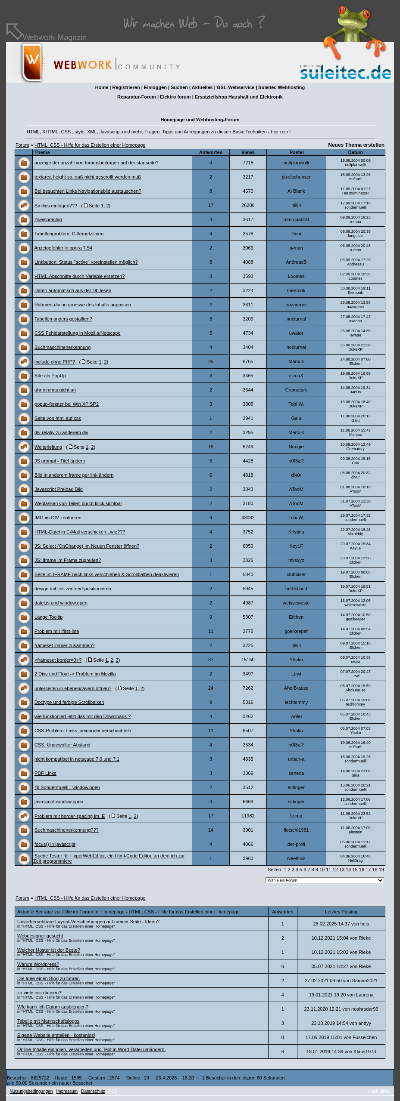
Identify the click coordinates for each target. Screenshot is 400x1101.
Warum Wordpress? (38, 964)
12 (335, 869)
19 (381, 869)
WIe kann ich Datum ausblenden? (52, 1006)
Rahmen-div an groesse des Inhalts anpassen (82, 304)
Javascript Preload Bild (58, 489)
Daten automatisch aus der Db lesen (72, 290)
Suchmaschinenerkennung (62, 347)
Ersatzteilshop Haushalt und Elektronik (239, 96)
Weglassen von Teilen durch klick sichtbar (78, 503)
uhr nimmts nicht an (55, 389)
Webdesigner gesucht (40, 935)
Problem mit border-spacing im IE (69, 816)
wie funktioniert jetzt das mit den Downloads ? (82, 716)
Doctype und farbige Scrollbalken (69, 702)
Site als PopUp (50, 375)
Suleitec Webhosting (281, 87)
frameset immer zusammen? (64, 645)
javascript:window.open (58, 801)
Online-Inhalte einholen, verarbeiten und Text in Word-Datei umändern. (91, 1049)
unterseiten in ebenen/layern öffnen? (72, 688)
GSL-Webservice (235, 87)
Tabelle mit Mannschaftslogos (48, 1021)
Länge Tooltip (48, 617)
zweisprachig (48, 219)
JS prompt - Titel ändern (59, 460)
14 (348, 869)
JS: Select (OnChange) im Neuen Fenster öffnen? (86, 546)
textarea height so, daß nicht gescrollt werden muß (87, 176)
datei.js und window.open (61, 602)
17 (368, 869)
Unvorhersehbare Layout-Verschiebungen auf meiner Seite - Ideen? (88, 921)
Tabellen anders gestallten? (63, 318)
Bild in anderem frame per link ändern (73, 475)
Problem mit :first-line (56, 631)
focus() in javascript (54, 844)
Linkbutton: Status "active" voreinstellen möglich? (86, 262)
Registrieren (126, 87)
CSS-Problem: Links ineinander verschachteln (82, 730)
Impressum (67, 1091)
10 (322, 869)
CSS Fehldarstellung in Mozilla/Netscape (77, 333)
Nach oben (379, 1091)
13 (341, 869)
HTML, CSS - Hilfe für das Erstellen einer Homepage (89, 145)
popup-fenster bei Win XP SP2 (66, 404)
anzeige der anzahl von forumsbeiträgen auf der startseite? (96, 162)
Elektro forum (175, 96)
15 (355, 869)
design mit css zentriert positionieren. (73, 588)
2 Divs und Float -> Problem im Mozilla (75, 673)
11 (328, 869)
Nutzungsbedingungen (31, 1091)
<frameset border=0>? (57, 660)
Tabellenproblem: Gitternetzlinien (68, 233)
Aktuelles (202, 87)
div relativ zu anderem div (61, 432)
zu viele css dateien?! (39, 992)
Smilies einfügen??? (55, 205)
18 (374, 869)
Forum (22, 145)
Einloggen (155, 87)
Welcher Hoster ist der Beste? (48, 950)
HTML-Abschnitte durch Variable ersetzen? (79, 276)
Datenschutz (93, 1091)
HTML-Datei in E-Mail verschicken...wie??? (79, 531)
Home (102, 87)
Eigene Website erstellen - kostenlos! (56, 1035)
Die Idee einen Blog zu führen (48, 978)
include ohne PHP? (54, 361)
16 (361, 869)
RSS (113, 1091)
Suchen (179, 87)
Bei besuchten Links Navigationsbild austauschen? (87, 191)
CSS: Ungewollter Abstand (62, 744)
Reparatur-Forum (136, 96)
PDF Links (45, 773)
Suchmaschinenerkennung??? (66, 830)
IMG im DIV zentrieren (57, 517)
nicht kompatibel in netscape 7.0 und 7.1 (76, 759)
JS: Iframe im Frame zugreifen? (67, 560)
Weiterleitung (48, 447)
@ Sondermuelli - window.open (67, 787)
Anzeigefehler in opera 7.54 (63, 247)
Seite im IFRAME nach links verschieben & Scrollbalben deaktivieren (106, 574)
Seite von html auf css (57, 418)
